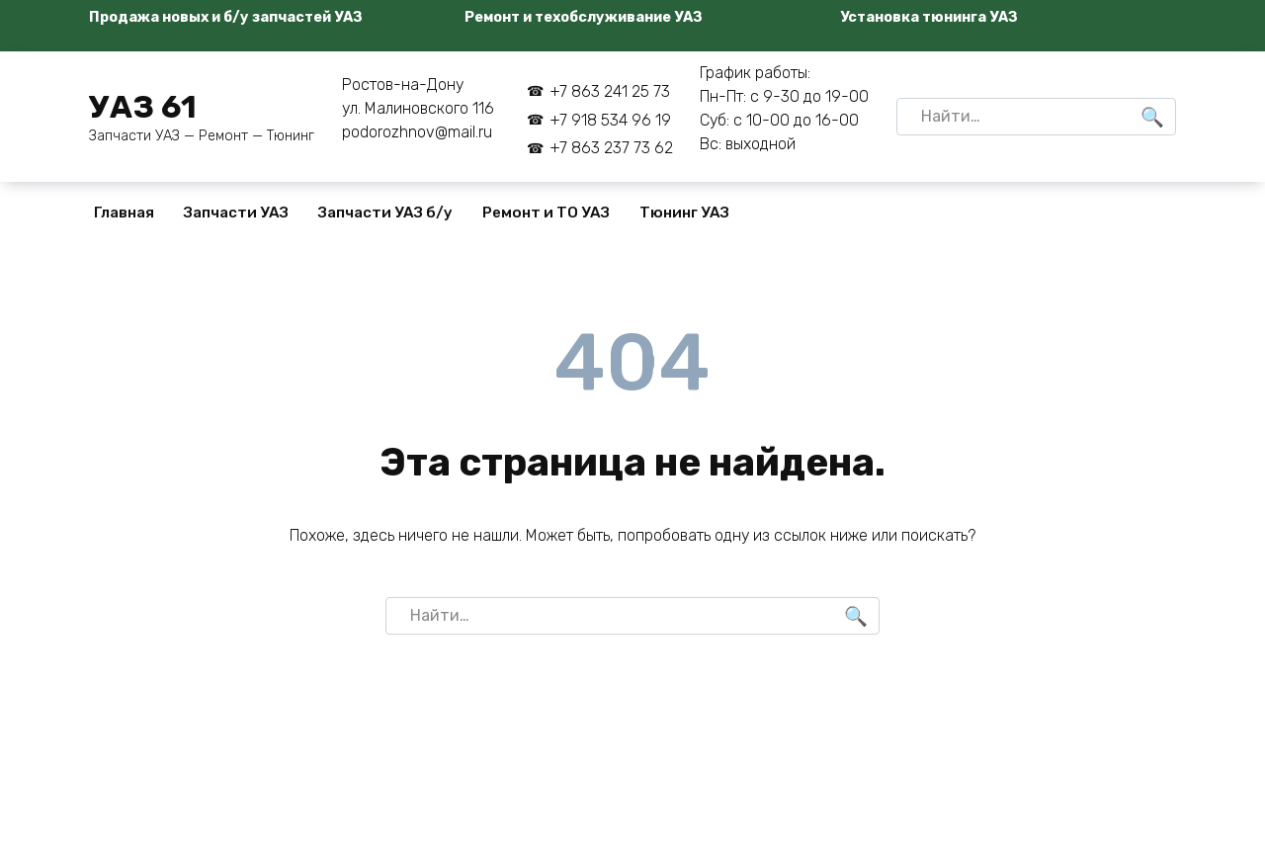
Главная (124, 212)
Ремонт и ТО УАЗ (546, 212)
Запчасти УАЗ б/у (385, 212)
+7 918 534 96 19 (610, 120)
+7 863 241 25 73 (609, 91)
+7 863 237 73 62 (611, 147)
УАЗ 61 (143, 107)
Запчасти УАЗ (236, 212)
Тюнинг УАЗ (684, 212)
